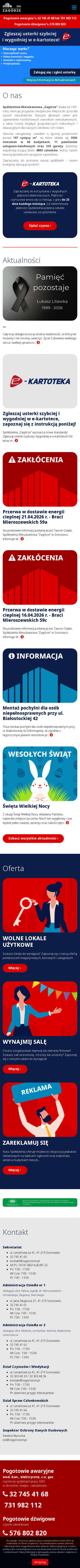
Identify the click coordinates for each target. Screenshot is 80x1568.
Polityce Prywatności (40, 1554)
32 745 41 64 (18, 1410)
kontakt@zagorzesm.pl (25, 1261)
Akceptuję (40, 1562)
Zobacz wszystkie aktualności (33, 838)
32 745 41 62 (18, 1345)
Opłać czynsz (40, 225)
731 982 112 (68, 18)
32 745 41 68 (45, 18)
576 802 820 (58, 24)
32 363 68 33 (18, 1376)
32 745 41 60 (18, 1257)
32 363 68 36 (37, 1376)
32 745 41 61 (18, 1305)
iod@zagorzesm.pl (15, 1440)
